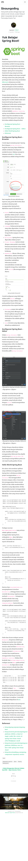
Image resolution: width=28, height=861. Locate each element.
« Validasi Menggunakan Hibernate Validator (13, 774)
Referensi (8, 133)
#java (15, 767)
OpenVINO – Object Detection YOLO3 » (11, 776)
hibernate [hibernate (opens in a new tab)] (5, 82)
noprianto (11, 30)
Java (4, 764)
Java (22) (15, 810)
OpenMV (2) (21, 810)
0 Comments (13, 787)
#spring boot (5, 769)
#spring (19, 767)
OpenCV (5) (15, 808)
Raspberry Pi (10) (8, 808)
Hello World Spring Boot (12, 131)
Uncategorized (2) (8, 810)
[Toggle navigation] (25, 2)
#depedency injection (7, 767)
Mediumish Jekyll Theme (10, 818)
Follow (16, 30)
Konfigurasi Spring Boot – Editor (15, 129)
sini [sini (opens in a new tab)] (19, 706)
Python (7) (21, 808)
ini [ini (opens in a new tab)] (14, 154)
